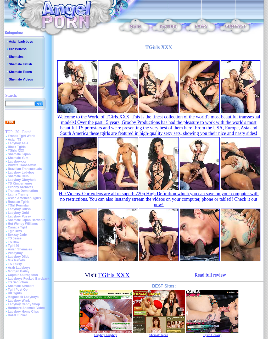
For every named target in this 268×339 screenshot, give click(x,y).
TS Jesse (14, 238)
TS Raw (13, 242)
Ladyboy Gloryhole (22, 180)
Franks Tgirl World (22, 136)
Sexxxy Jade (17, 235)
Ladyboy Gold (18, 213)
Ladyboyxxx (17, 161)
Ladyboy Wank (19, 300)
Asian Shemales (20, 249)
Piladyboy (15, 253)
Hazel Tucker (17, 315)
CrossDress (17, 49)
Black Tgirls (17, 147)
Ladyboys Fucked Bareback (28, 278)
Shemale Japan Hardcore (26, 220)
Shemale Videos (21, 79)
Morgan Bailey (18, 271)
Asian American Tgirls (24, 198)
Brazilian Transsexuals (25, 169)
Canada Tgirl (17, 227)
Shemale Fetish (20, 64)
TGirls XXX (16, 150)
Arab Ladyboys (19, 267)
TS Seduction (18, 282)
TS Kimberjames (20, 183)
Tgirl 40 (13, 246)
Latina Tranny (18, 194)
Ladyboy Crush (19, 209)
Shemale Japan (19, 154)
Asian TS (14, 139)
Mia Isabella (16, 260)
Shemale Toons (20, 72)
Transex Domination (23, 191)
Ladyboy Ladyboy (21, 172)
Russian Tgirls (19, 202)
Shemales (16, 57)
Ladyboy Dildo (19, 256)
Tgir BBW (15, 231)
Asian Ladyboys (21, 41)
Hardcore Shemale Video (26, 308)
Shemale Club (18, 176)
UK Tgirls (15, 293)
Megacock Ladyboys (23, 297)
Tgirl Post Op (17, 289)
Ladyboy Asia (18, 143)
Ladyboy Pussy (19, 216)
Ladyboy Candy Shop (24, 304)
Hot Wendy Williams (23, 224)
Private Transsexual (22, 165)
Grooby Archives (20, 187)
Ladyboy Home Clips (23, 311)
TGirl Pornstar (18, 205)
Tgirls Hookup (212, 335)
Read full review (210, 275)
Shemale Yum (18, 158)
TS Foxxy (15, 264)
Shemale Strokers (21, 286)
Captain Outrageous (23, 275)
